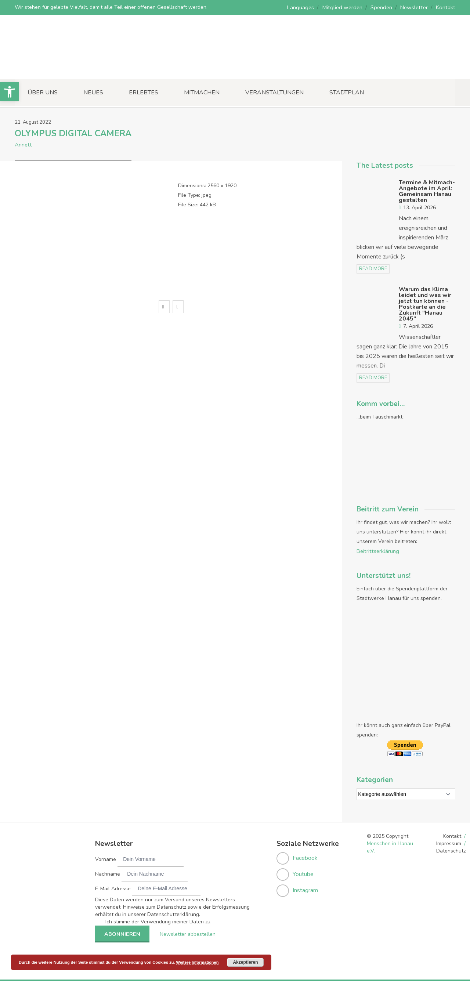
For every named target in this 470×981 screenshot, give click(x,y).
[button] (9, 91)
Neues (93, 92)
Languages (307, 7)
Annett (23, 144)
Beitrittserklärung (377, 549)
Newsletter (416, 7)
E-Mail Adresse (113, 886)
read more (373, 268)
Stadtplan (346, 92)
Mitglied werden (347, 7)
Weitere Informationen (197, 962)
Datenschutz (451, 849)
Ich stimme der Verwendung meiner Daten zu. (158, 919)
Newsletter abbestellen (185, 931)
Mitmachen (202, 92)
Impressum (448, 841)
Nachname (107, 872)
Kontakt (446, 7)
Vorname (105, 857)
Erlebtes (143, 92)
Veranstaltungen (274, 92)
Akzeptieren (245, 962)
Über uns (43, 92)
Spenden (384, 7)
